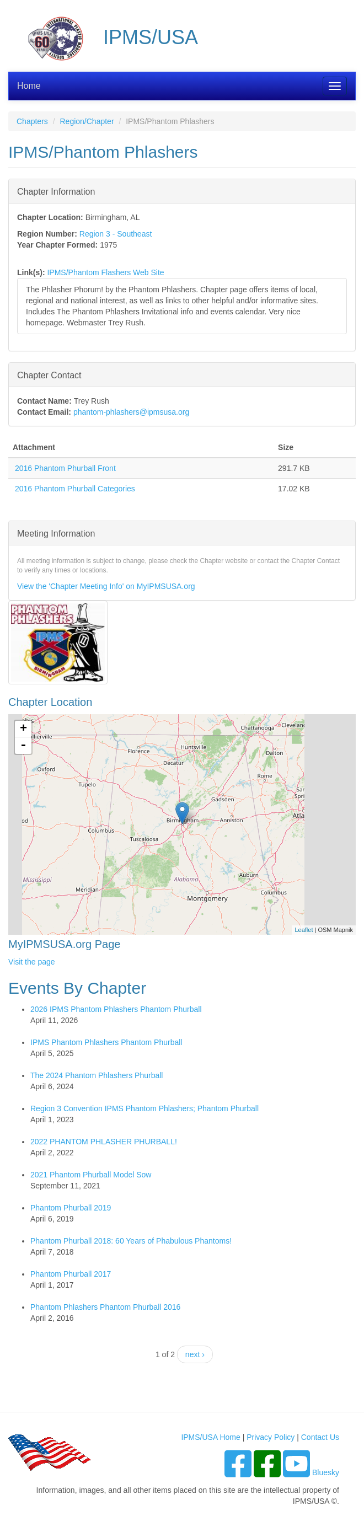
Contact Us (320, 1437)
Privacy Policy (271, 1437)
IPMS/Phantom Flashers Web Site (105, 272)
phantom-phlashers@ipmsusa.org (131, 412)
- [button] (23, 745)
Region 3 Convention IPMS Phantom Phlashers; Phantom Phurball (144, 1108)
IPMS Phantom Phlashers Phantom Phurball (106, 1042)
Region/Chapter (87, 121)
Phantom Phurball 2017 (70, 1273)
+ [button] (23, 729)
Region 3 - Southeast (115, 233)
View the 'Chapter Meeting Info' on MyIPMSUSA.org (106, 586)
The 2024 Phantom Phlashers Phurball (96, 1075)
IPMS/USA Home (210, 1437)
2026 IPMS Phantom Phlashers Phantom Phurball (116, 1009)
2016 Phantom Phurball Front (65, 468)
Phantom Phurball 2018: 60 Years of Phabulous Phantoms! (131, 1240)
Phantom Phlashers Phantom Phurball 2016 (105, 1307)
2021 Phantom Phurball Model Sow (90, 1174)
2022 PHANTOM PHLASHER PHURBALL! (103, 1141)
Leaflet (304, 929)
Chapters (32, 121)
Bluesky (325, 1472)
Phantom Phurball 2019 (70, 1207)
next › (195, 1354)
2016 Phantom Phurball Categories (75, 488)
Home (29, 85)
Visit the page (31, 961)
